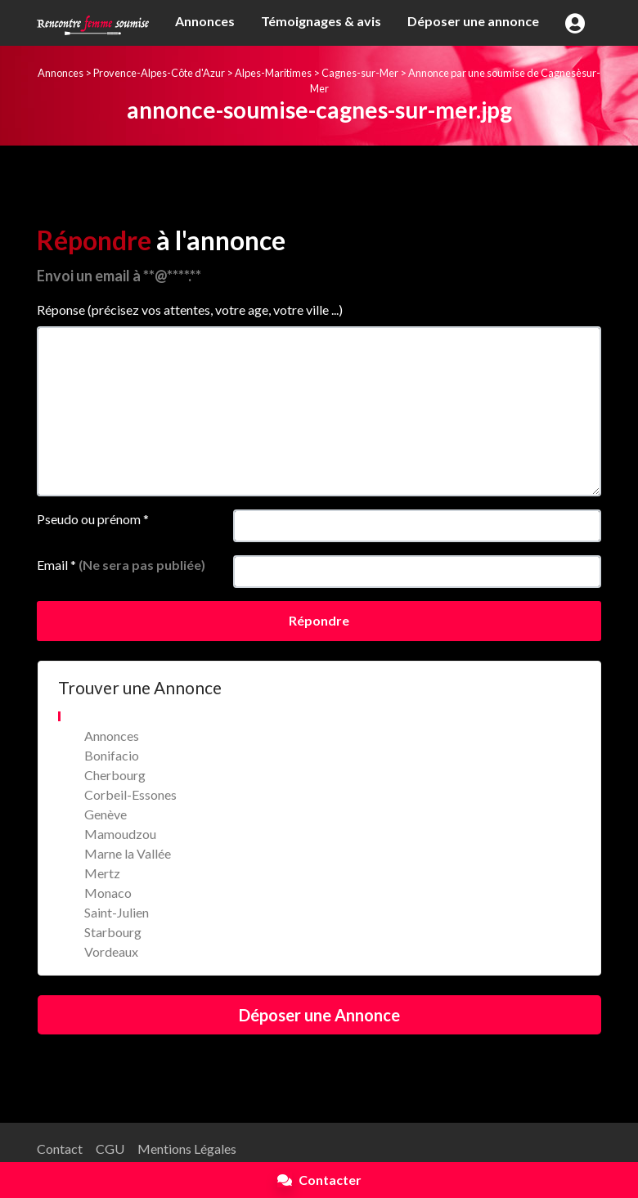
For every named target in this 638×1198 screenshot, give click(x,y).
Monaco (108, 892)
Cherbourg (115, 775)
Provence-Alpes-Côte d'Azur (159, 72)
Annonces (205, 21)
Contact (60, 1148)
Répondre (319, 620)
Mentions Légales (186, 1148)
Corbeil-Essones (130, 794)
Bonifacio (111, 755)
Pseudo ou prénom (93, 519)
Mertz (102, 873)
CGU (110, 1148)
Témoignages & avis (321, 21)
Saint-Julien (116, 912)
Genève (105, 814)
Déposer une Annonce (319, 1015)
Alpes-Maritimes (273, 72)
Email (121, 564)
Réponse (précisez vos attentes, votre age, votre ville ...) (190, 309)
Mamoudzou (120, 833)
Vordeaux (111, 951)
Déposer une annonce (473, 21)
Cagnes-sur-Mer (359, 72)
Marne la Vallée (127, 853)
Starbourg (113, 932)
